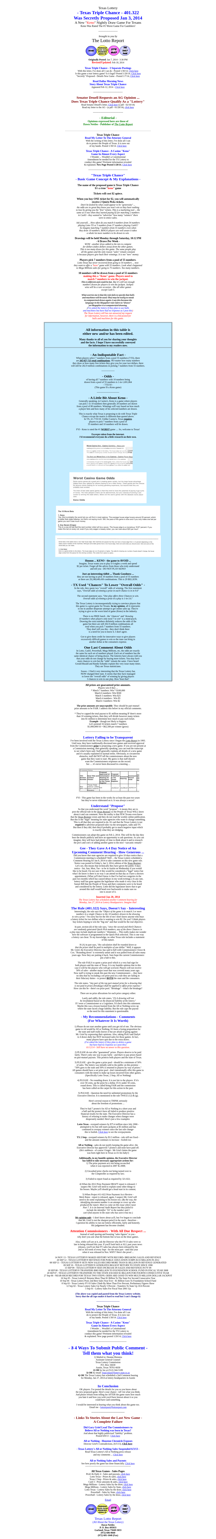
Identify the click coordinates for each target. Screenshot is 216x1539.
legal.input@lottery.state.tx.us (116, 1372)
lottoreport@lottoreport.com (113, 1407)
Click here (133, 71)
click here (129, 107)
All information (97, 330)
